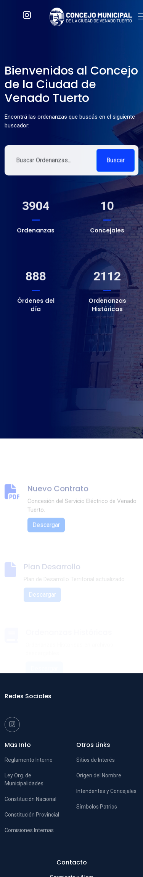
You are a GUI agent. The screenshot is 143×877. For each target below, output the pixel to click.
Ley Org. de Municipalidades (24, 779)
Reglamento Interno (29, 760)
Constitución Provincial (32, 815)
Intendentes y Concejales (106, 791)
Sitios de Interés (95, 760)
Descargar (46, 534)
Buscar (115, 163)
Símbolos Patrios (96, 807)
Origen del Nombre (98, 775)
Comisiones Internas (29, 830)
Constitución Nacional (30, 799)
